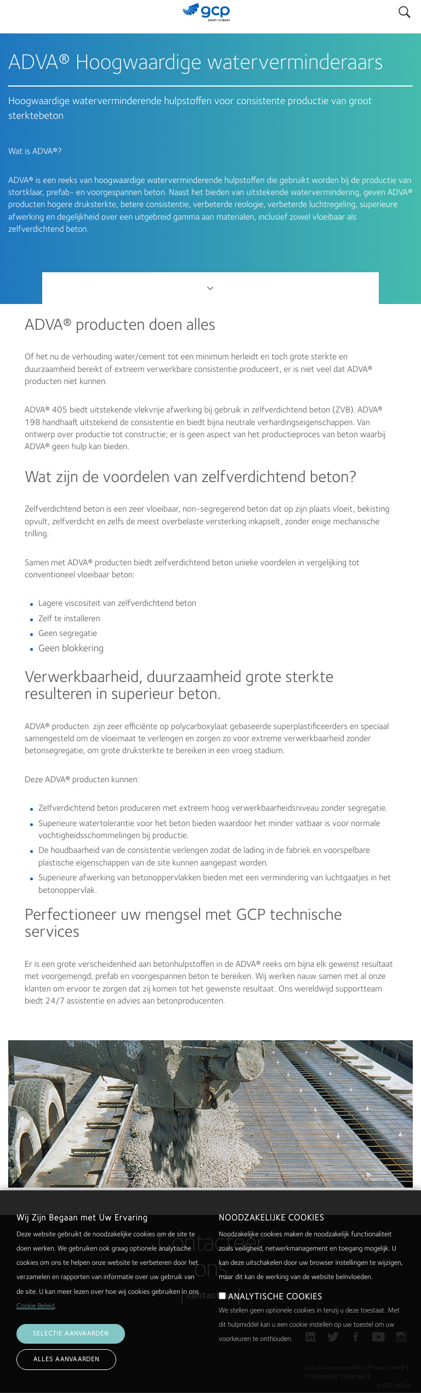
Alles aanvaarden (66, 1370)
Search (405, 9)
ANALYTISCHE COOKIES (275, 1308)
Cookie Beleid (35, 1317)
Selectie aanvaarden (71, 1345)
